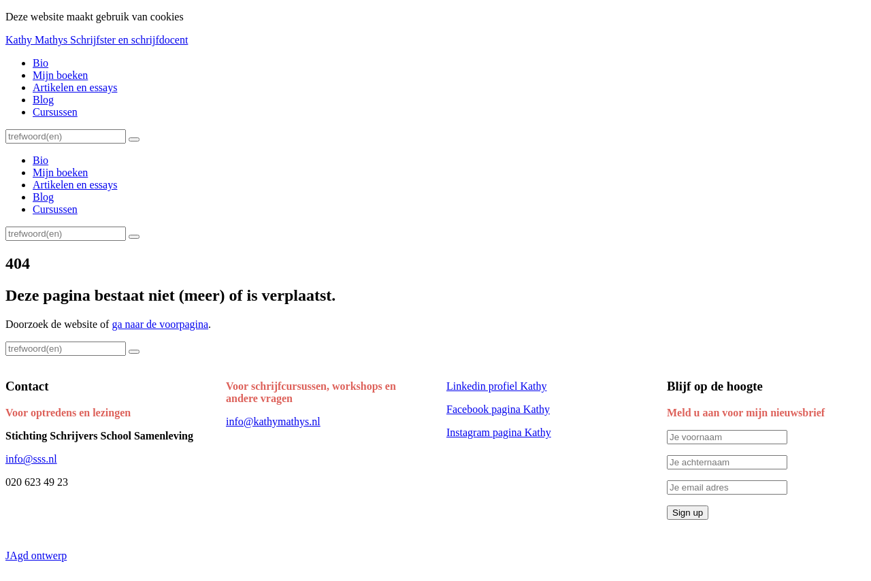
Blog (43, 99)
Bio (40, 63)
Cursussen (55, 112)
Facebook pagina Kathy (498, 409)
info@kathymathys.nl (273, 421)
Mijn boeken (60, 75)
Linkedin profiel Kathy (496, 386)
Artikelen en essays (75, 87)
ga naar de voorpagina (160, 324)
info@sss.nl (31, 459)
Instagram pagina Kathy (498, 432)
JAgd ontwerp (36, 555)
